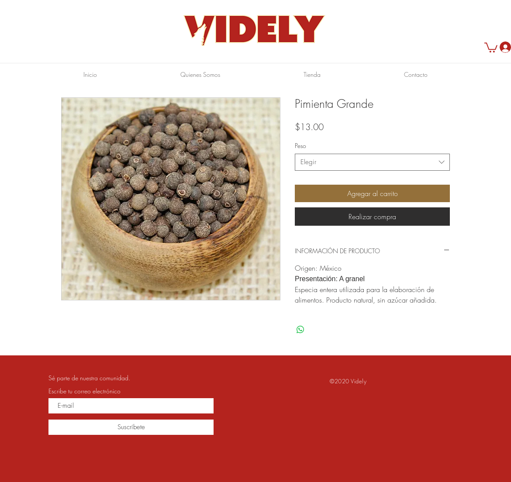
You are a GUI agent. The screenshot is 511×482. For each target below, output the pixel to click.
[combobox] (372, 162)
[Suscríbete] (131, 427)
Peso (300, 145)
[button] (490, 46)
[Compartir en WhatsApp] (300, 329)
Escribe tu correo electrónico (84, 391)
